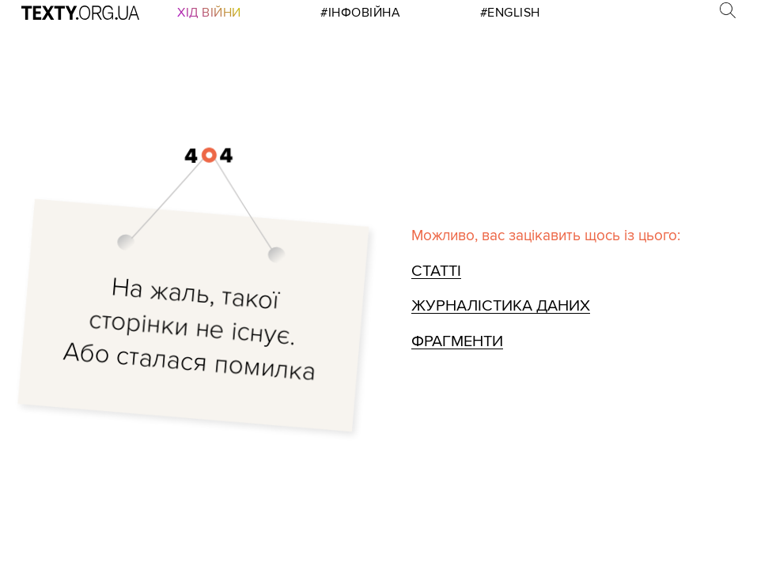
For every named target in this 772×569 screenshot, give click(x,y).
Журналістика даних (497, 306)
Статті (435, 272)
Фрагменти (455, 340)
